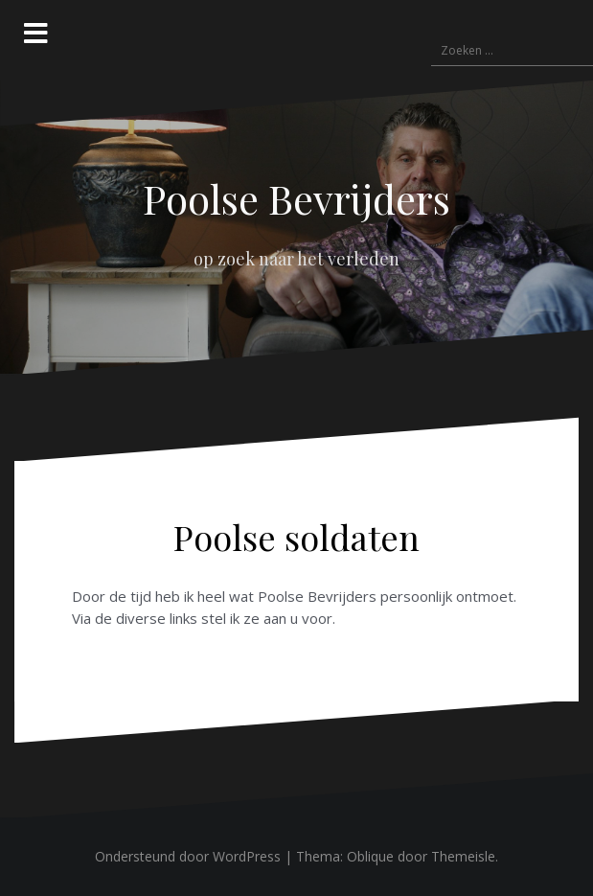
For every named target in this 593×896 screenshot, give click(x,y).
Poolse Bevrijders (296, 198)
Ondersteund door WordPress (188, 856)
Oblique (370, 856)
